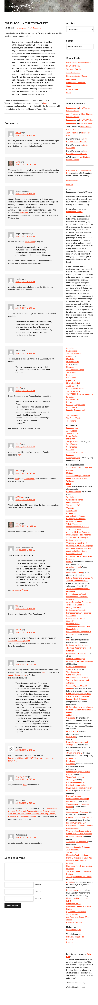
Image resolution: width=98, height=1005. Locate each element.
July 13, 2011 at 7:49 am (25, 473)
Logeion (69, 688)
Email (37, 892)
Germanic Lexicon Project (76, 543)
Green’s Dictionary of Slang (77, 478)
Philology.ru (71, 758)
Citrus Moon (71, 940)
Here (25, 785)
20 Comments (35, 28)
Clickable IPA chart (73, 492)
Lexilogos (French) (73, 607)
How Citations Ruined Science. (78, 62)
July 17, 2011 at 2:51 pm (25, 803)
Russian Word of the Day (76, 823)
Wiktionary (70, 481)
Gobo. (68, 86)
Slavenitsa (70, 764)
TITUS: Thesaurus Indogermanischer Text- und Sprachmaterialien (77, 526)
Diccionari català (72, 624)
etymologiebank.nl (73, 567)
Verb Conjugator (72, 672)
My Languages (72, 180)
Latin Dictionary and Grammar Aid (79, 578)
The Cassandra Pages (75, 370)
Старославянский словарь (77, 812)
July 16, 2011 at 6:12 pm (25, 750)
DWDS (69, 562)
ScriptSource (71, 511)
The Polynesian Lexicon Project (78, 877)
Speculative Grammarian (76, 912)
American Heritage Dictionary (78, 476)
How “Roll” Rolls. (73, 66)
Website (38, 899)
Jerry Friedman (72, 114)
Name (37, 885)
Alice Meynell (29, 479)
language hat (21, 777)
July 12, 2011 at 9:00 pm (25, 135)
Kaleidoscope (71, 351)
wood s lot (70, 356)
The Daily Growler (73, 354)
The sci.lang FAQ (73, 505)
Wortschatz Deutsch (74, 554)
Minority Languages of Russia (78, 772)
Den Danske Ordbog (74, 573)
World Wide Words (73, 675)
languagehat (21, 28)
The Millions (71, 421)
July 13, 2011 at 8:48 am (25, 500)
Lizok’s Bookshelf (73, 383)
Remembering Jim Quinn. (76, 76)
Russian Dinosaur (73, 399)
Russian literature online (76, 785)
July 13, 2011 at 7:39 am (25, 447)
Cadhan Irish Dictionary (75, 653)
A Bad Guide (71, 386)
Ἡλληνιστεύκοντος (73, 441)
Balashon (70, 450)
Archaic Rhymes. (73, 73)
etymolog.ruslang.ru (74, 753)
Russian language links (75, 782)
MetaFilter (70, 359)
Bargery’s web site (73, 890)
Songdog (70, 348)
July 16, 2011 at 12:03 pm (26, 664)
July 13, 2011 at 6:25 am (25, 282)
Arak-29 (69, 669)
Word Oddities (72, 914)
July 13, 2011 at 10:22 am (26, 526)
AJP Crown (20, 497)
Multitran (69, 473)
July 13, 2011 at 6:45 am (25, 353)
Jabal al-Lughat (72, 433)
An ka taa (70, 882)
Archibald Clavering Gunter (19, 641)
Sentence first (71, 447)
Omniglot (70, 508)
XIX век (69, 402)
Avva (68, 364)
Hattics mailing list (73, 930)
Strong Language (73, 458)
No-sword (70, 367)
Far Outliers (71, 378)
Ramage (69, 942)
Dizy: (68, 640)
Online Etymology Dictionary (77, 677)
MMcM (18, 133)
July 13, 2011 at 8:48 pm (25, 609)
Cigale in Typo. (72, 89)
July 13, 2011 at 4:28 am (25, 236)
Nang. (68, 93)
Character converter (74, 922)
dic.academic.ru (72, 731)
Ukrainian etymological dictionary (79, 831)
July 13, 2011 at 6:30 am (25, 308)
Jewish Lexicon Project (75, 516)
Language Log (72, 428)
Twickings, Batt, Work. (75, 69)
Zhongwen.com (72, 850)
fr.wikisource (30, 242)
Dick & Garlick (72, 436)
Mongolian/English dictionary (77, 855)
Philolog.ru (70, 761)
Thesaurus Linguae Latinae (77, 581)
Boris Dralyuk (71, 407)
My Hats (69, 185)
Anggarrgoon (71, 431)
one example (24, 213)
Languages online (73, 904)
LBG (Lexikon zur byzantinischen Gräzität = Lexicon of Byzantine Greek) (79, 709)
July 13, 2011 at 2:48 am (25, 194)
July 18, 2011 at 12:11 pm (26, 838)
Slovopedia (70, 718)
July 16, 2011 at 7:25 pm (25, 779)
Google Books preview (17, 675)
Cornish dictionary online (76, 667)
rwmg (18, 162)
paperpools (70, 380)
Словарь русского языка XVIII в (79, 817)
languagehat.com (10, 6)
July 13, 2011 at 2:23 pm (25, 550)
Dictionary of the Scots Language (79, 546)
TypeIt (68, 486)
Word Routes (71, 444)
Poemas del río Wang (75, 389)
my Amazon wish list (74, 212)
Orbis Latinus (71, 715)
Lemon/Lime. (71, 79)
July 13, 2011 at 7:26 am (25, 391)
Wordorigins (71, 497)
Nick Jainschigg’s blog (75, 937)
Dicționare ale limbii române (77, 645)
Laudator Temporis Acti (75, 410)
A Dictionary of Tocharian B (77, 842)
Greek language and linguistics (78, 694)
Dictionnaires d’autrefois (76, 610)
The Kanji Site (72, 852)
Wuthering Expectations (75, 405)
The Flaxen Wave (73, 391)
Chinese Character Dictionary (78, 847)
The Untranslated (73, 415)
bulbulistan (70, 439)
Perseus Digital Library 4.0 (76, 686)
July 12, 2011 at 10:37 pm (26, 165)
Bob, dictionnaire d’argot (76, 594)
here (45, 103)
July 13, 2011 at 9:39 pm (25, 633)
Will (17, 606)
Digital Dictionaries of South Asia (79, 858)
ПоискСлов (71, 737)
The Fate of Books (73, 418)
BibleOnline (71, 513)
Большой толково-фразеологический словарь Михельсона (77, 798)
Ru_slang (70, 774)
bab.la (68, 484)
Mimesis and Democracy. (76, 83)
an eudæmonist (72, 362)
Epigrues (69, 375)
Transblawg (71, 372)
